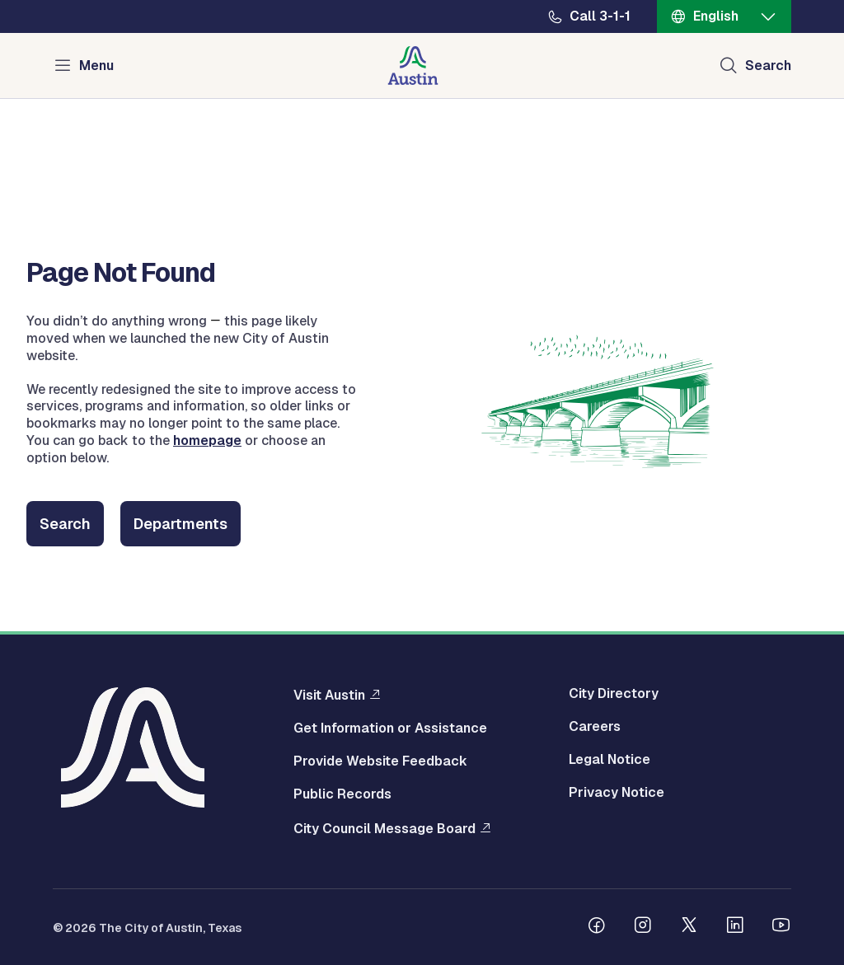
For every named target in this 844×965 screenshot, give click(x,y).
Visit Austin (329, 694)
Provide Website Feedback (380, 761)
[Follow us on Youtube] (781, 927)
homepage (207, 440)
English (715, 16)
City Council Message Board (384, 828)
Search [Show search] (768, 65)
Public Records (342, 794)
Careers (595, 726)
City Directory (614, 693)
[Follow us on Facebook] (597, 927)
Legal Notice (609, 759)
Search (65, 523)
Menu (96, 65)
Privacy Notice (616, 792)
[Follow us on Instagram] (643, 927)
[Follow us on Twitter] (689, 927)
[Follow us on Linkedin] (735, 927)
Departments (180, 523)
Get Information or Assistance (390, 728)
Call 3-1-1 (600, 16)
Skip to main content (66, 0)
